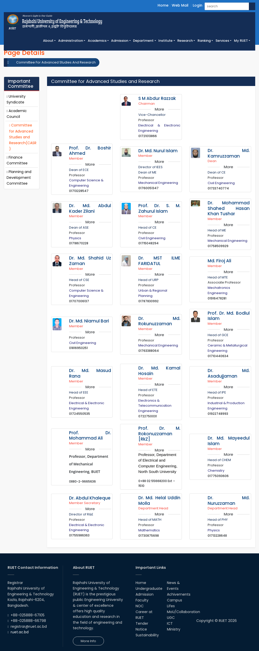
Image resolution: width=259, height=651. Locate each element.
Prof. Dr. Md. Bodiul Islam (229, 316)
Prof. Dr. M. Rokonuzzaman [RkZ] (159, 433)
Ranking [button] (204, 40)
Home (163, 5)
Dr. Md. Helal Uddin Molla (159, 500)
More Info (88, 641)
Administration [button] (70, 40)
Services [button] (222, 40)
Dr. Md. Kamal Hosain (159, 371)
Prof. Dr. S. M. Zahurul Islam (159, 208)
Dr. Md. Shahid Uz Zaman (90, 261)
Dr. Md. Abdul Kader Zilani (90, 208)
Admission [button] (119, 40)
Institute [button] (165, 40)
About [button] (48, 40)
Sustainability (147, 635)
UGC (171, 617)
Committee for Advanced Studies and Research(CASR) (22, 137)
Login (197, 5)
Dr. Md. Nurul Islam (158, 151)
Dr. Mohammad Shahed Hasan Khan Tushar (229, 208)
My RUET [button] (241, 40)
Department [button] (143, 40)
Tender (142, 623)
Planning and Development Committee (19, 177)
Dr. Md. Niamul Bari (89, 321)
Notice (141, 629)
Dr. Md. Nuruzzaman (229, 500)
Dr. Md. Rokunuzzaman (159, 321)
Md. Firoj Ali (219, 261)
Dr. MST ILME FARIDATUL (159, 261)
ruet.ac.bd (20, 632)
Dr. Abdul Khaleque (90, 498)
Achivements (178, 594)
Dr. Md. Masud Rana (90, 373)
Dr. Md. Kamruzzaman (229, 153)
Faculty (142, 600)
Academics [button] (97, 40)
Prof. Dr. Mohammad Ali (90, 435)
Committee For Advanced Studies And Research (56, 62)
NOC (140, 606)
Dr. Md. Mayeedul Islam (229, 441)
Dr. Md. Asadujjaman (229, 373)
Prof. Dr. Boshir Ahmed (90, 151)
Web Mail (180, 5)
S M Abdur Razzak (157, 98)
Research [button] (185, 40)
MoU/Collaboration (183, 611)
